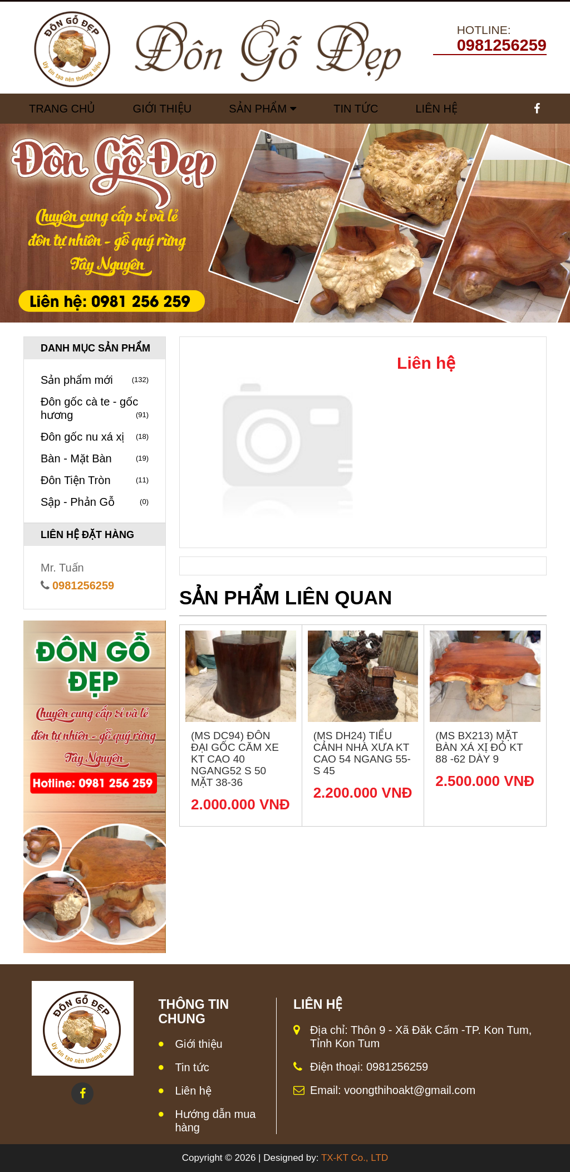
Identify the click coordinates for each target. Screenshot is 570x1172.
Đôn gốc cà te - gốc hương (95, 408)
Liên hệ (193, 1091)
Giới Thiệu (162, 108)
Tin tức (355, 108)
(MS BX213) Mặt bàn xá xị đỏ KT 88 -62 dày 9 (479, 747)
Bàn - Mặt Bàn (95, 458)
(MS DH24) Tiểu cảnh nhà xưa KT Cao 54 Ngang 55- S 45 (362, 753)
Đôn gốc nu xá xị (95, 436)
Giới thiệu (199, 1044)
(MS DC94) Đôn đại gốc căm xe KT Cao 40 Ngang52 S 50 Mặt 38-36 (235, 759)
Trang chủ (62, 108)
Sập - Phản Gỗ (95, 502)
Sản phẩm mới (95, 380)
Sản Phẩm (258, 108)
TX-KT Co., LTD (354, 1158)
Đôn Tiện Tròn (95, 480)
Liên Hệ (436, 108)
